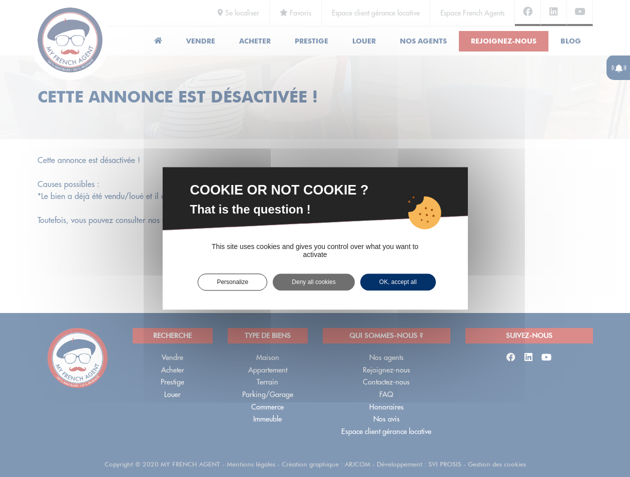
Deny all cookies (313, 282)
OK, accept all (398, 282)
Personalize (232, 282)
